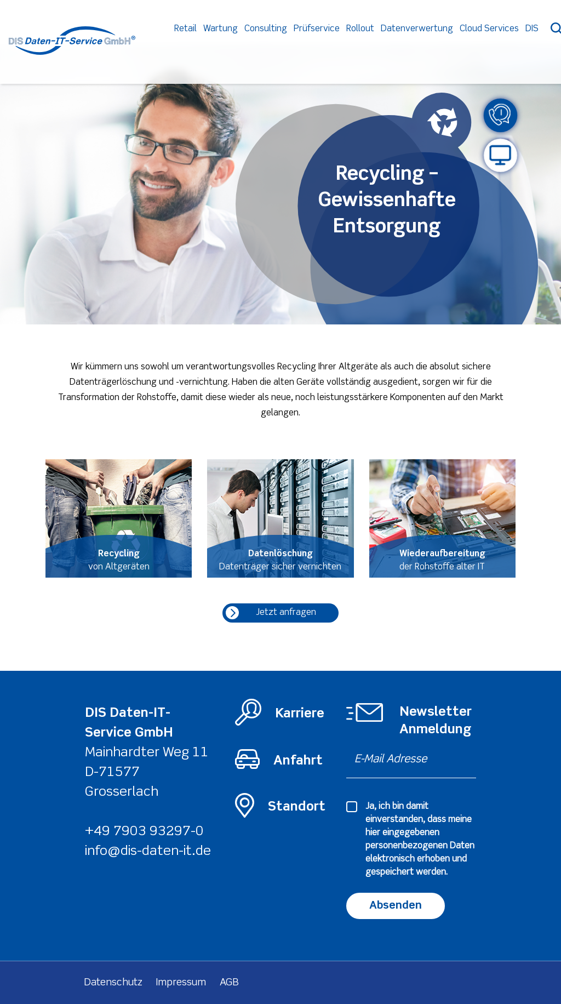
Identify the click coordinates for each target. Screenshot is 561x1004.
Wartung (244, 44)
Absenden (395, 905)
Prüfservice (341, 44)
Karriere (299, 714)
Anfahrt (298, 761)
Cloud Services (513, 44)
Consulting (289, 44)
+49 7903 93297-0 (144, 831)
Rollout (384, 44)
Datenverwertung (441, 44)
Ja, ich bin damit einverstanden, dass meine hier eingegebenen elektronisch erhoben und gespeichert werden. (419, 839)
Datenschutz (113, 983)
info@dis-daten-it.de (148, 851)
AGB (229, 983)
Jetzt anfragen (271, 612)
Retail (209, 44)
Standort (296, 807)
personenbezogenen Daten (419, 846)
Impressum (181, 983)
